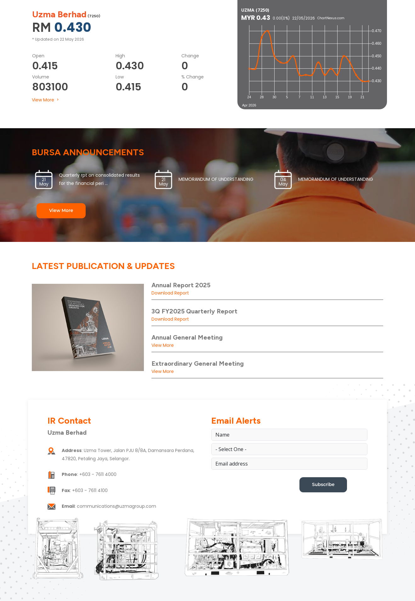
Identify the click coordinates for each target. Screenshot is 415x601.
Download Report (170, 293)
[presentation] (259, 489)
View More (46, 100)
